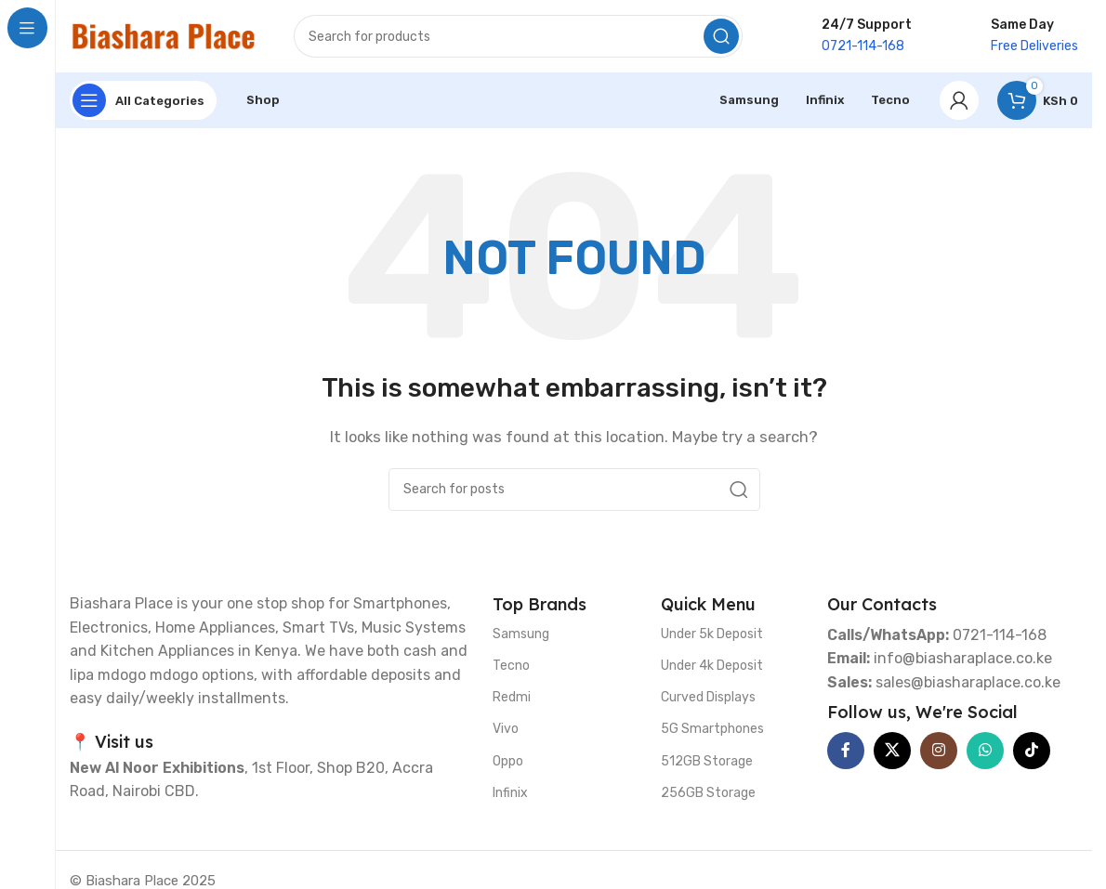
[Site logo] (163, 36)
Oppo (508, 762)
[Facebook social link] (845, 751)
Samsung (521, 635)
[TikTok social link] (1031, 751)
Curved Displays (708, 699)
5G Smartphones (712, 731)
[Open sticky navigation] (143, 102)
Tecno (511, 666)
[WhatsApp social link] (985, 751)
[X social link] (892, 751)
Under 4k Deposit (712, 666)
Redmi (512, 699)
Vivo (506, 731)
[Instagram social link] (938, 751)
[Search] (518, 37)
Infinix (510, 794)
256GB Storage (708, 794)
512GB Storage (707, 762)
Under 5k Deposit (712, 635)
